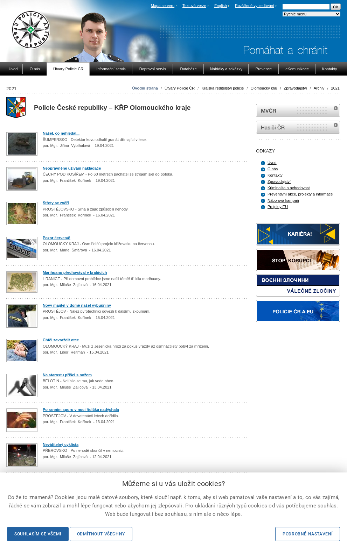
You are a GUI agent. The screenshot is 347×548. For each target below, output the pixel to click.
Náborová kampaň (283, 200)
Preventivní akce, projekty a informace (300, 194)
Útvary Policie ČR (180, 88)
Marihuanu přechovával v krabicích (75, 272)
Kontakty (275, 175)
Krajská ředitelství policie (222, 88)
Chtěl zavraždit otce (61, 340)
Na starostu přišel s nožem (67, 375)
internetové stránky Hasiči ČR (298, 127)
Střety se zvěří (56, 203)
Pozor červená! (56, 238)
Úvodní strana (145, 88)
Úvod (272, 163)
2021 (335, 88)
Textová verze (194, 5)
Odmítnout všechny (101, 534)
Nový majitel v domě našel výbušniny (77, 305)
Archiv (319, 88)
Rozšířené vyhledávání (254, 5)
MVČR (298, 110)
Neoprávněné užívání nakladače (72, 168)
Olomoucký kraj (264, 88)
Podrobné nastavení (308, 534)
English (220, 5)
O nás (273, 169)
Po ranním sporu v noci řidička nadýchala (81, 409)
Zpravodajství (295, 88)
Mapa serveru (162, 5)
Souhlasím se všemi (37, 534)
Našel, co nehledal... (61, 133)
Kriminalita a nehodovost (289, 188)
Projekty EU (278, 207)
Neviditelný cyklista (60, 444)
